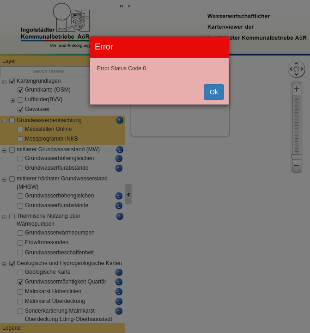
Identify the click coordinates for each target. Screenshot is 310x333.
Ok (214, 92)
